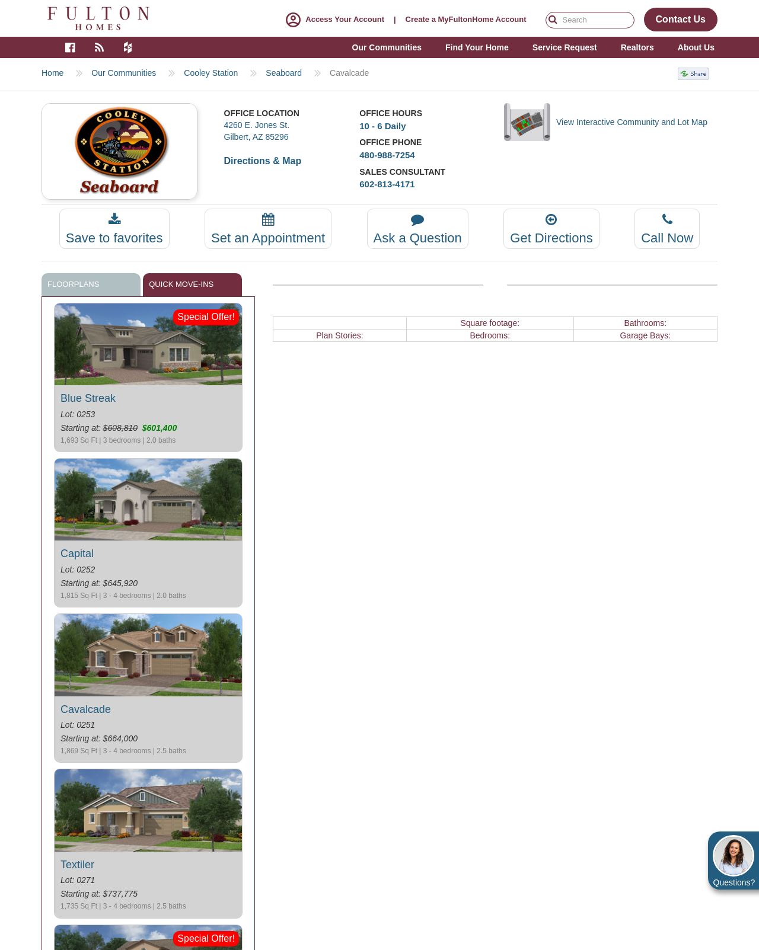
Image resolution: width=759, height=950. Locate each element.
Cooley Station (211, 73)
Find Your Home (477, 47)
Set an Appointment (268, 229)
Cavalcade (85, 709)
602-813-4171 (386, 184)
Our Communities (123, 73)
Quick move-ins (181, 284)
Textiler (77, 865)
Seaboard (284, 73)
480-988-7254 (386, 155)
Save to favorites (114, 229)
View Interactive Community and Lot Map (631, 122)
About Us (696, 47)
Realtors (637, 47)
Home (52, 73)
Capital (77, 553)
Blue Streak (88, 398)
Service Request (564, 47)
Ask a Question (418, 229)
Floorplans (73, 284)
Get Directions (551, 229)
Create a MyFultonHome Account (466, 19)
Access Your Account (332, 19)
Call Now (667, 229)
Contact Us (681, 19)
